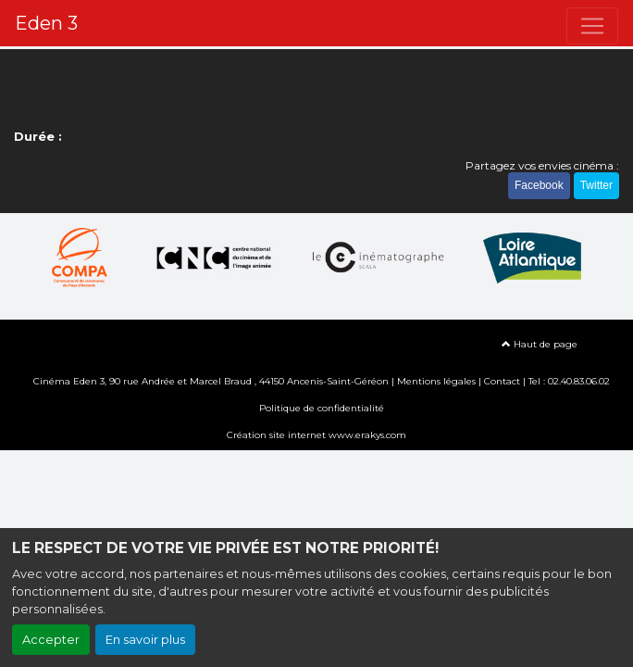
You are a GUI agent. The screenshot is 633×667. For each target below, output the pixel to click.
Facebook (539, 185)
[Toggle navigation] (592, 25)
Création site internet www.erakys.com (316, 435)
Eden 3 (46, 23)
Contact (502, 381)
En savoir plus (145, 640)
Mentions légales (436, 381)
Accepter (51, 640)
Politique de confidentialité (321, 408)
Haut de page (539, 344)
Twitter (596, 185)
